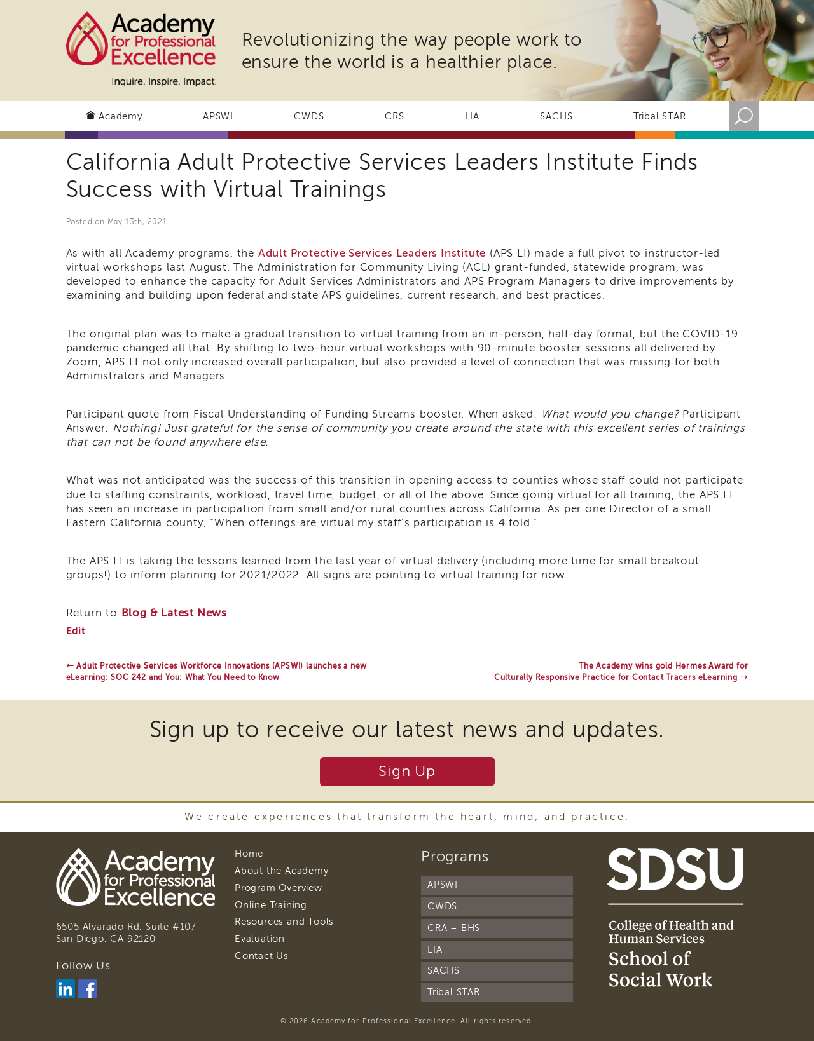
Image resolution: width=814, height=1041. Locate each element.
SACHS (556, 116)
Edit (75, 631)
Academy (120, 116)
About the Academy (282, 871)
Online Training (271, 905)
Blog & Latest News (174, 613)
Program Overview (278, 888)
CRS (394, 116)
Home (249, 853)
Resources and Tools (284, 921)
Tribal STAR (659, 116)
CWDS (309, 116)
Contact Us (262, 956)
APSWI (218, 116)
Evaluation (260, 939)
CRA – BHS (453, 928)
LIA (472, 116)
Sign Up (407, 771)
